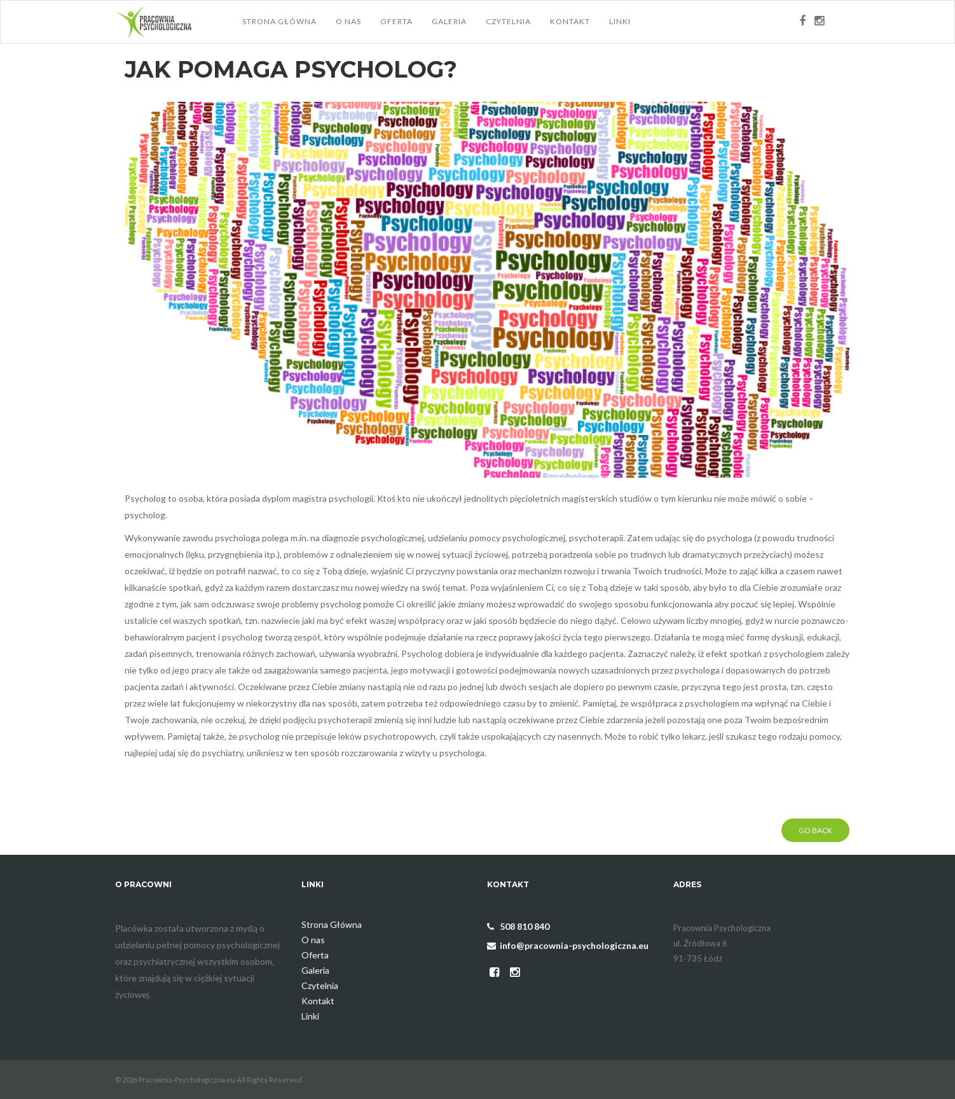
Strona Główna (279, 21)
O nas (348, 21)
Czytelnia (508, 21)
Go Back (815, 830)
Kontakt (570, 21)
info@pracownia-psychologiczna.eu (568, 945)
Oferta (396, 21)
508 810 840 (518, 926)
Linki (620, 21)
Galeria (449, 21)
